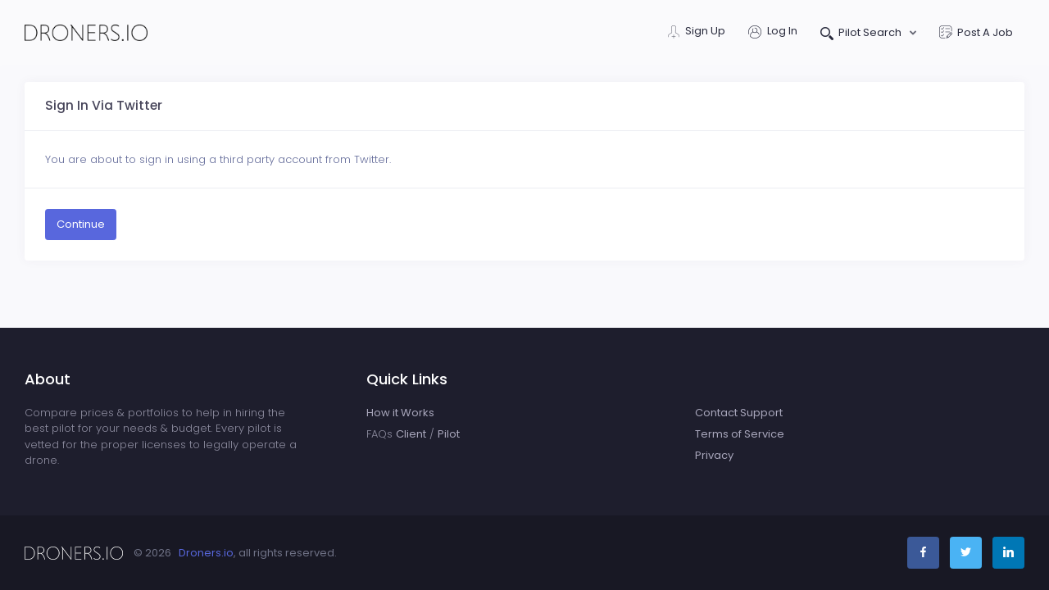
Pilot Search (862, 34)
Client (411, 434)
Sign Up (696, 32)
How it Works (400, 412)
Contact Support (739, 412)
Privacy (714, 455)
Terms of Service (739, 434)
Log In (772, 32)
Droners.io (206, 552)
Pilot (449, 434)
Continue (81, 224)
